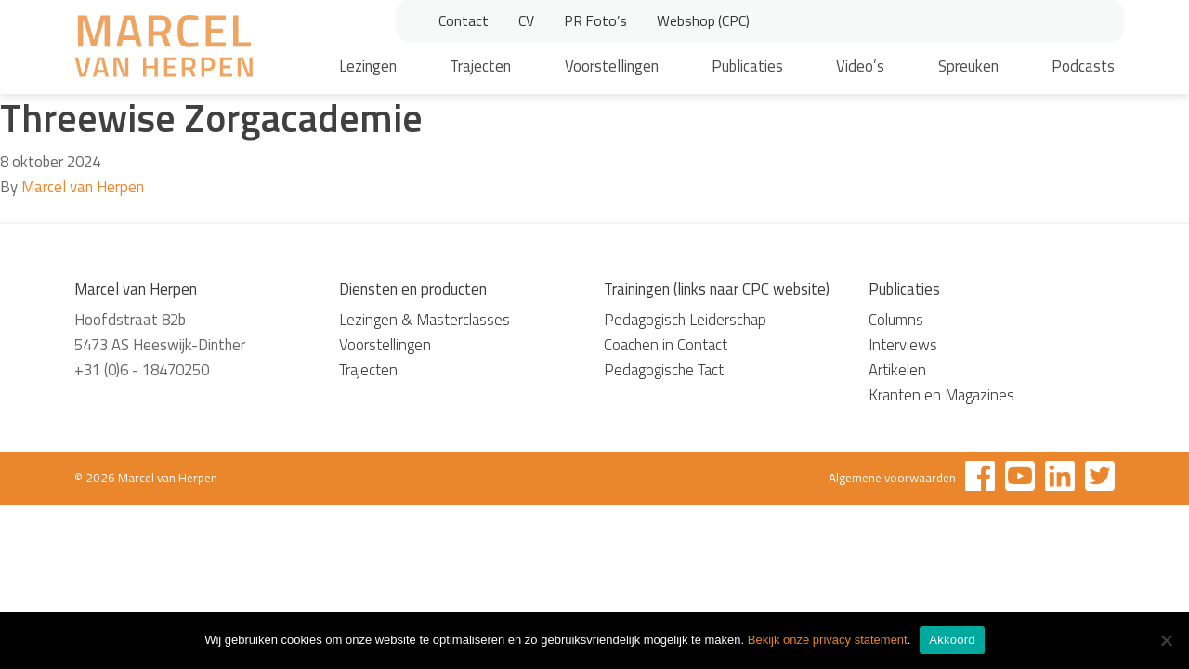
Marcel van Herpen (82, 187)
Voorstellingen (612, 66)
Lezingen (368, 66)
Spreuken (968, 66)
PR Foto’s (595, 20)
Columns (896, 320)
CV (526, 20)
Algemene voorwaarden (892, 477)
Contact (463, 20)
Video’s (860, 66)
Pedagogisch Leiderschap (685, 320)
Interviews (903, 345)
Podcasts (1083, 66)
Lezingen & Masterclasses (424, 320)
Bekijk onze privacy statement (828, 640)
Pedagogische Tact (664, 370)
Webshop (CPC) (703, 20)
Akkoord (951, 640)
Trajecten (480, 66)
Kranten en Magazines (941, 395)
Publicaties (747, 66)
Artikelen (897, 370)
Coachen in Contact (665, 345)
